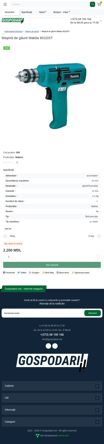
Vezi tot (8, 229)
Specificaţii (26, 12)
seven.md (63, 435)
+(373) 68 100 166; (81, 19)
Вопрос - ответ (61, 12)
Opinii (42, 12)
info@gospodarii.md (52, 339)
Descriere (9, 12)
